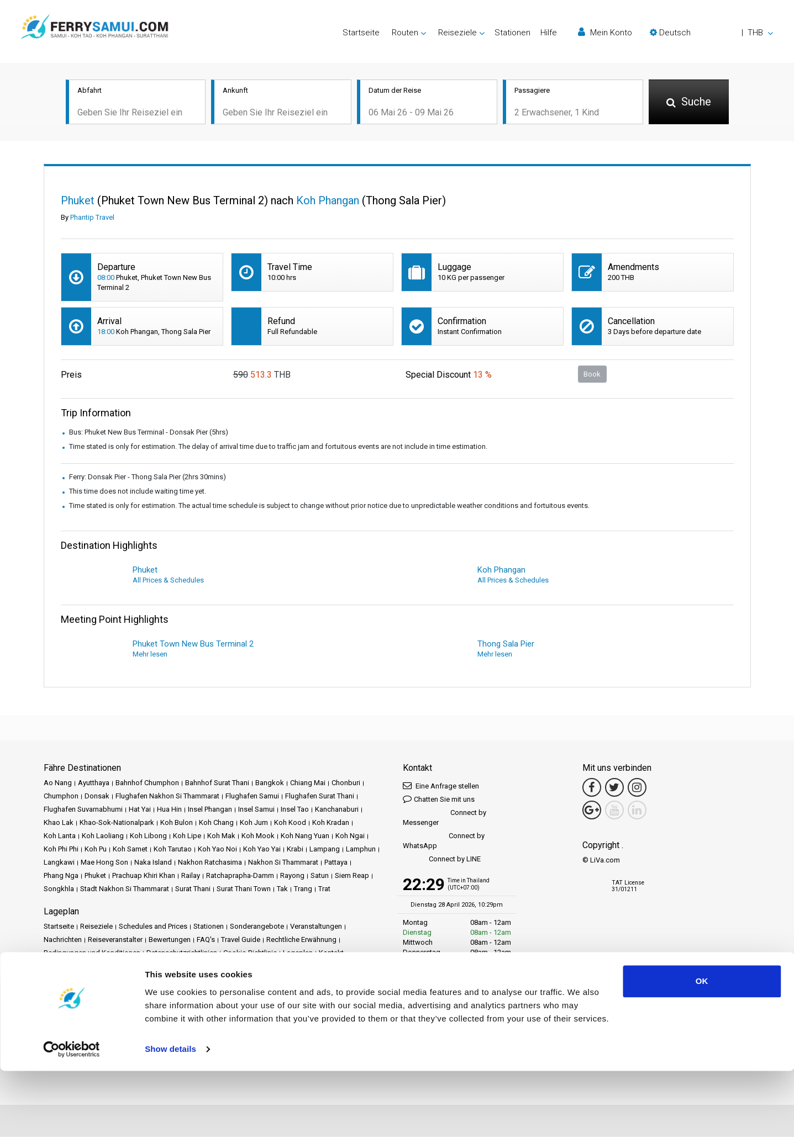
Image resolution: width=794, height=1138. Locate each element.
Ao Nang (58, 784)
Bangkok (269, 784)
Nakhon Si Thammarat (283, 863)
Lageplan (298, 954)
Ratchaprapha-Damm (240, 876)
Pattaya (336, 863)
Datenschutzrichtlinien (181, 954)
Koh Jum (254, 823)
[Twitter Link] (614, 788)
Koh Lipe (187, 837)
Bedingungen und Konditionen (92, 954)
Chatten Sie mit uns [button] (439, 799)
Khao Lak (58, 823)
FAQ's (206, 940)
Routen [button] (405, 33)
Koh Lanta (60, 837)
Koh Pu (96, 850)
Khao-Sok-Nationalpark (117, 823)
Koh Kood (290, 823)
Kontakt (331, 954)
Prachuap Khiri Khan (143, 876)
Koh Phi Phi (61, 850)
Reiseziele (96, 927)
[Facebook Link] (591, 788)
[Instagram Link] (637, 788)
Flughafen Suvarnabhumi (83, 810)
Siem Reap (352, 876)
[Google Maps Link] (591, 811)
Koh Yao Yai (262, 850)
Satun (320, 876)
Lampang (324, 850)
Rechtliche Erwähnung (301, 940)
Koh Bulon (176, 823)
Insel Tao (295, 810)
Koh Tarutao (173, 850)
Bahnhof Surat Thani (217, 784)
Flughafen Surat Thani (319, 797)
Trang (303, 890)
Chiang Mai (307, 784)
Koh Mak (221, 837)
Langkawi (59, 863)
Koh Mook (258, 837)
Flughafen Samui (252, 797)
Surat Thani (193, 890)
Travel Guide (240, 940)
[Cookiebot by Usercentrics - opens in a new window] (71, 1116)
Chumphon (61, 797)
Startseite (361, 33)
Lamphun (361, 850)
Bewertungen (170, 940)
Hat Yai (140, 810)
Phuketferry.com (69, 991)
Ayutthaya (93, 784)
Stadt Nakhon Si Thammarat (124, 890)
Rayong (292, 876)
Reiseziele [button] (457, 33)
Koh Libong (148, 837)
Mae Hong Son (104, 863)
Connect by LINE (442, 860)
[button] (711, 33)
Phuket (95, 876)
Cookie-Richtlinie (250, 954)
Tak (282, 890)
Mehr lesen (150, 655)
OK (702, 1048)
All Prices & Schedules (168, 581)
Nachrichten (63, 940)
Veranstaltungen (316, 927)
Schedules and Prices (153, 927)
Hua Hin (169, 810)
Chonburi (346, 784)
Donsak (97, 797)
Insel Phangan (210, 810)
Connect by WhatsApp (444, 842)
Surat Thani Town (244, 890)
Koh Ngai (350, 837)
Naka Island (153, 863)
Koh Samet (130, 850)
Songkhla (59, 890)
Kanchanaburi (337, 810)
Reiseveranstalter (115, 940)
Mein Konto (605, 32)
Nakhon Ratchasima (210, 863)
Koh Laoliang (103, 837)
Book (592, 374)
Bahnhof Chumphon (147, 784)
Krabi (295, 850)
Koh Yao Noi (217, 850)
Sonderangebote (257, 927)
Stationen (512, 33)
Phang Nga (61, 876)
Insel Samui (256, 810)
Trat (324, 890)
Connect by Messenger (444, 818)
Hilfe (548, 33)
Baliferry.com (122, 991)
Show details (170, 1116)
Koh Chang (216, 823)
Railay (190, 876)
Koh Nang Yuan (305, 837)
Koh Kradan (330, 823)
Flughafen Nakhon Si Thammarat (167, 797)
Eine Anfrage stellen (441, 786)
